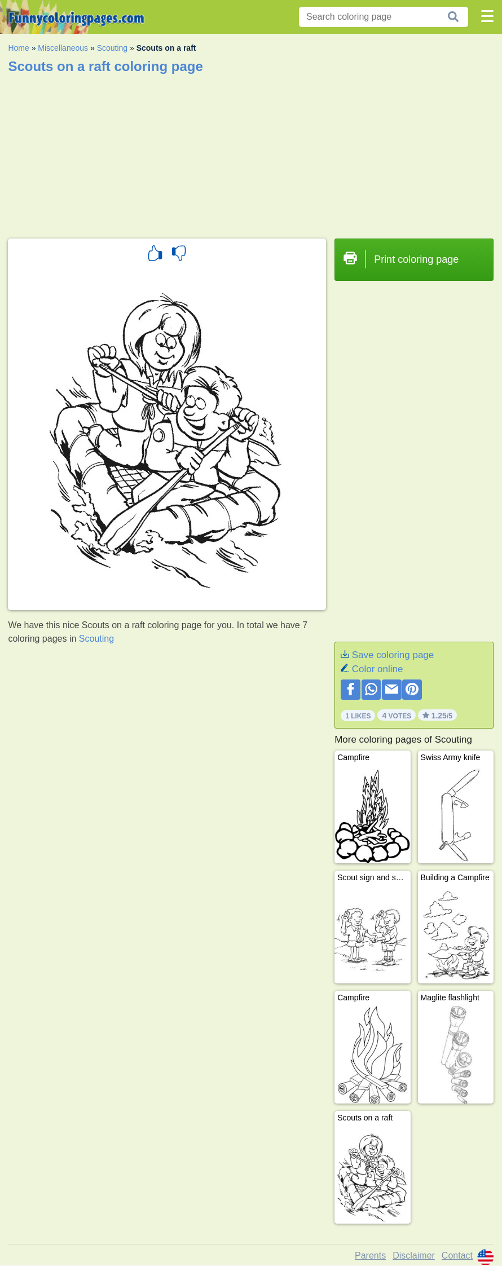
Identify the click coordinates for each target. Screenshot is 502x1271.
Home (18, 47)
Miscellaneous (63, 47)
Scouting (112, 47)
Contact (457, 1255)
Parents (370, 1255)
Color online (377, 669)
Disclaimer (414, 1255)
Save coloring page (393, 655)
